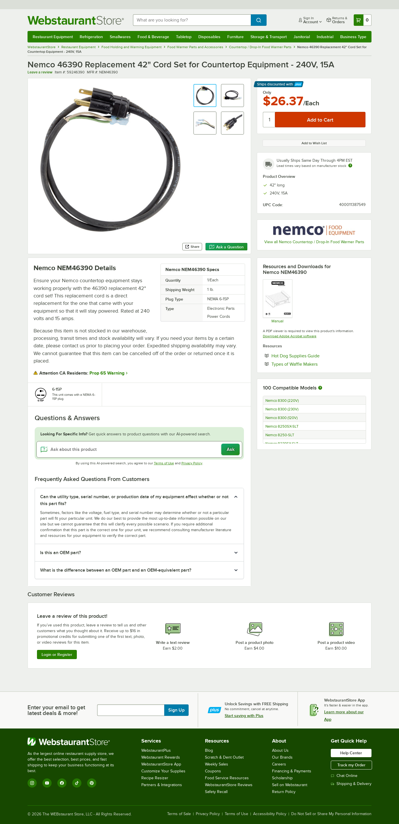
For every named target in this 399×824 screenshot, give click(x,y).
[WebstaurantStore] (75, 741)
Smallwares (120, 36)
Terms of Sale (179, 814)
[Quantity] (269, 119)
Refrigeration (91, 36)
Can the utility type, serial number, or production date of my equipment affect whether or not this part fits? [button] (134, 500)
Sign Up (176, 710)
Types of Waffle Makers (312, 364)
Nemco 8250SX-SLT (281, 426)
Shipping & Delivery (351, 784)
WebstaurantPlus (156, 750)
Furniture (235, 36)
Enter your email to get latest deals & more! (56, 710)
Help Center (351, 753)
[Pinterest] (91, 783)
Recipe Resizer (154, 778)
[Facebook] (61, 783)
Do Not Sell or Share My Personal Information (331, 814)
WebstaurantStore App (161, 764)
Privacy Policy (191, 463)
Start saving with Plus (244, 715)
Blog (209, 750)
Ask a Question (226, 247)
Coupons (213, 771)
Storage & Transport (269, 36)
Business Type (353, 36)
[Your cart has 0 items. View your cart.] (362, 20)
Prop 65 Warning (106, 373)
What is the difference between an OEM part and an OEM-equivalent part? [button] (115, 570)
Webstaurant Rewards (160, 757)
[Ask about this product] (139, 449)
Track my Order (351, 765)
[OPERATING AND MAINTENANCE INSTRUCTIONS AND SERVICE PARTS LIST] (277, 301)
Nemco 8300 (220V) (282, 401)
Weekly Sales (216, 764)
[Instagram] (32, 783)
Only (267, 92)
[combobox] (192, 20)
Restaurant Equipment (53, 36)
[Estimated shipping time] (350, 165)
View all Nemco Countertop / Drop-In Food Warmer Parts (314, 242)
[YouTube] (47, 783)
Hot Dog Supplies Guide (313, 355)
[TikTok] (76, 783)
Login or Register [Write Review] (57, 654)
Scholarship (282, 778)
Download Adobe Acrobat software (289, 336)
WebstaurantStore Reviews (229, 785)
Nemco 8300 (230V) (281, 409)
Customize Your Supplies (163, 771)
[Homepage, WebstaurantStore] (76, 20)
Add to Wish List (314, 143)
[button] (204, 95)
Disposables (209, 36)
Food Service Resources (227, 778)
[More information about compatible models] (320, 388)
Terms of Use (164, 463)
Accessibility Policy (269, 814)
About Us (280, 750)
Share (192, 246)
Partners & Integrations (161, 785)
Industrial (325, 36)
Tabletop (183, 36)
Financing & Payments (291, 771)
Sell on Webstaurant (289, 785)
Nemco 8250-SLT (279, 435)
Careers (279, 764)
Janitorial (302, 36)
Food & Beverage (153, 36)
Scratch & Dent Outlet (224, 757)
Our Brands (282, 757)
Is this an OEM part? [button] (60, 552)
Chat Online (344, 776)
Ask (230, 449)
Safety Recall (216, 792)
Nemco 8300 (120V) (281, 418)
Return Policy (284, 792)
